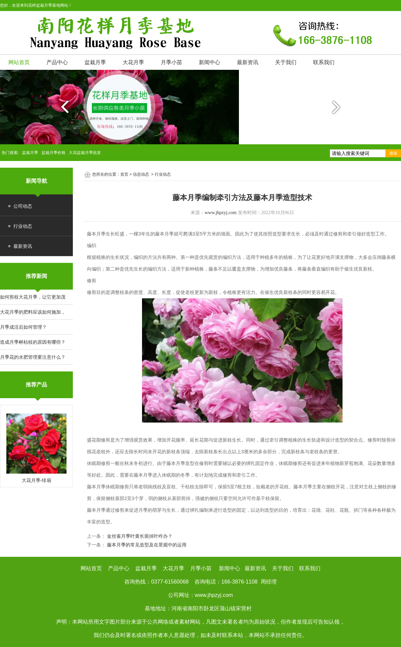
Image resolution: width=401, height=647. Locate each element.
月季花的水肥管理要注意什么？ (32, 357)
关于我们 (285, 62)
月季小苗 (171, 62)
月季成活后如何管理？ (23, 327)
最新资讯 (247, 62)
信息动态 (141, 174)
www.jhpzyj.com (221, 212)
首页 (124, 174)
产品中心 (57, 62)
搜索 (393, 153)
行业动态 (22, 226)
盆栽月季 (95, 62)
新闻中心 (209, 62)
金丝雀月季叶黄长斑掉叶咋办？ (139, 536)
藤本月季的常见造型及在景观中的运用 (146, 544)
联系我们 (324, 62)
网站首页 (19, 62)
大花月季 (133, 62)
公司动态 (22, 206)
